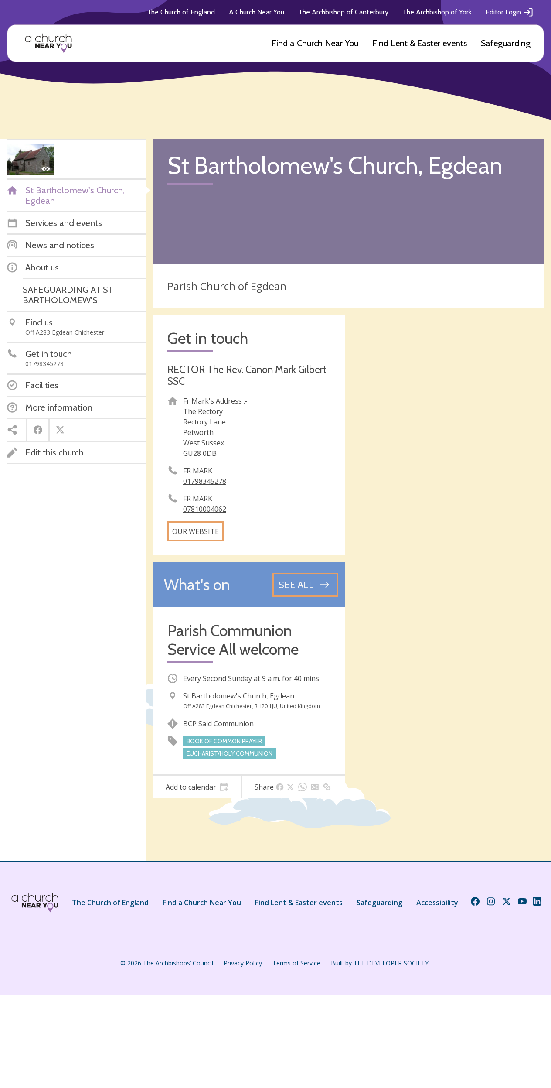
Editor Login (510, 12)
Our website (195, 531)
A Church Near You (256, 12)
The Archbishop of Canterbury (343, 12)
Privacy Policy (243, 963)
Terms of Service (296, 963)
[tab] (197, 787)
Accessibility (437, 902)
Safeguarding (506, 43)
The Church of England (181, 12)
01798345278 (204, 481)
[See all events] (305, 584)
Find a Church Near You (315, 43)
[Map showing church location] (448, 411)
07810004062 (204, 509)
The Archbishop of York (437, 12)
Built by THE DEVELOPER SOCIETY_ (381, 963)
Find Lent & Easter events (419, 43)
